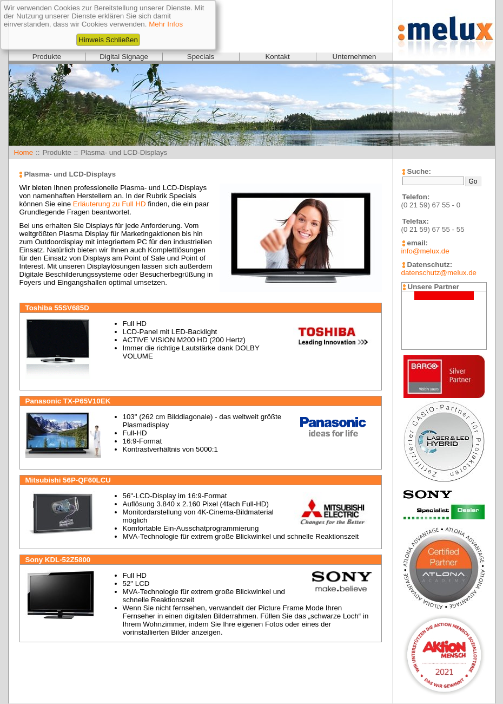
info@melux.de (425, 251)
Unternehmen (354, 57)
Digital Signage (124, 57)
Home (24, 152)
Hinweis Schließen (108, 40)
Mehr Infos (166, 24)
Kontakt (277, 57)
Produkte (46, 57)
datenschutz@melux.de (438, 273)
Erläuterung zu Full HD (109, 204)
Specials (200, 57)
